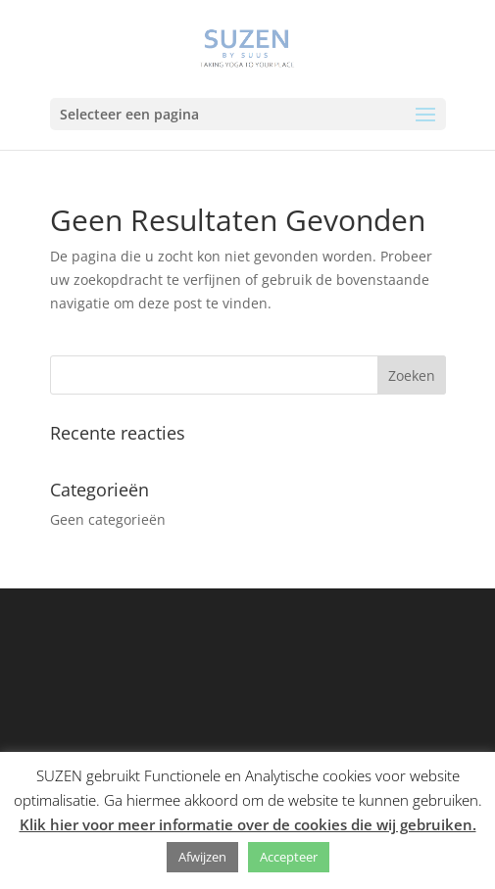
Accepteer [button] (289, 857)
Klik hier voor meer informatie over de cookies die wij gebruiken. (248, 824)
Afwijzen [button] (202, 857)
